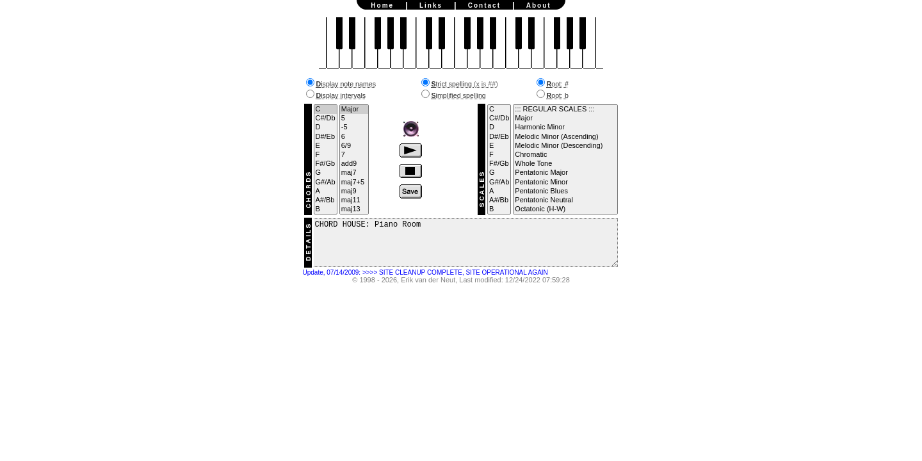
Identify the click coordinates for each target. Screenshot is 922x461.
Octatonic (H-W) (565, 209)
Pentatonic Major (565, 172)
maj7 (354, 172)
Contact (484, 5)
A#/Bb (325, 200)
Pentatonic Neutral (565, 200)
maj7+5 (354, 182)
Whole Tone (565, 163)
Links (430, 5)
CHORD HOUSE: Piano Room (466, 247)
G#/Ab (325, 182)
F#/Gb (325, 163)
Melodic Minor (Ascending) (565, 137)
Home (382, 5)
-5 (354, 127)
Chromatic (565, 154)
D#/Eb (325, 137)
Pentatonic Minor (565, 182)
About (538, 5)
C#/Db (325, 118)
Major (354, 109)
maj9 (354, 191)
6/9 (354, 146)
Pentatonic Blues (565, 191)
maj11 (354, 200)
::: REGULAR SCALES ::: (565, 109)
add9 (354, 163)
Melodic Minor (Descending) (565, 146)
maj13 (354, 209)
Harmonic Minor (565, 127)
